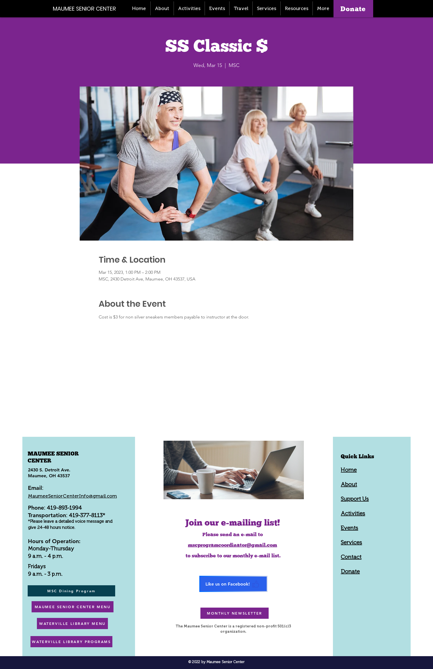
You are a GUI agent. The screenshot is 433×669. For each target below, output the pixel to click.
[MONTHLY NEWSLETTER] (234, 613)
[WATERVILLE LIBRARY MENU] (72, 623)
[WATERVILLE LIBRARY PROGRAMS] (71, 641)
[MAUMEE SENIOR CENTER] (87, 8)
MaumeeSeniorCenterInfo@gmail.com (72, 496)
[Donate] (353, 8)
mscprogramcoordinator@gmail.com (232, 545)
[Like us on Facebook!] (233, 584)
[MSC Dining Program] (71, 590)
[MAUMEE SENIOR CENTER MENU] (72, 606)
